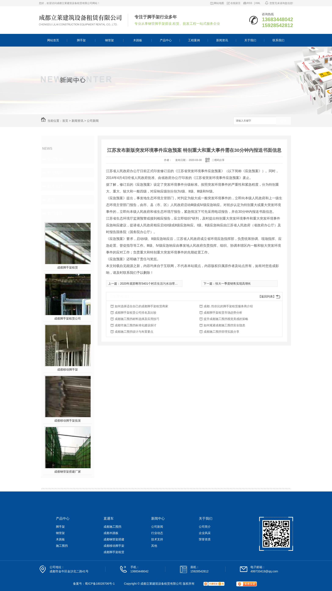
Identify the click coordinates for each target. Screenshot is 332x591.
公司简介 (205, 526)
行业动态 (55, 172)
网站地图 (219, 3)
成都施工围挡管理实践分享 (221, 331)
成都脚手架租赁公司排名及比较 (135, 312)
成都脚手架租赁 (67, 267)
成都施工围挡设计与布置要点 (134, 331)
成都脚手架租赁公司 (67, 318)
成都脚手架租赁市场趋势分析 (223, 312)
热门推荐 (55, 213)
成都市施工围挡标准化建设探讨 (135, 325)
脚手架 (81, 40)
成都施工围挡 (112, 526)
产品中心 (166, 40)
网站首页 (53, 40)
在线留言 (235, 3)
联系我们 (278, 40)
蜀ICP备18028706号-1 (100, 583)
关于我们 (250, 40)
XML (257, 3)
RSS (249, 3)
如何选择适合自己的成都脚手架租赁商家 (141, 306)
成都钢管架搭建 (114, 539)
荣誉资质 (205, 539)
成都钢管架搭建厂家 (67, 471)
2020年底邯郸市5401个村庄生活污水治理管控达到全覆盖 (157, 283)
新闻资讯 (222, 40)
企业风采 (205, 533)
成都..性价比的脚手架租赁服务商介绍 (228, 306)
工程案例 (194, 40)
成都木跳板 (111, 533)
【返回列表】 (267, 296)
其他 (51, 200)
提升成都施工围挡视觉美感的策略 (226, 319)
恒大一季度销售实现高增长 (233, 283)
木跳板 (137, 40)
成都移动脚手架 (67, 369)
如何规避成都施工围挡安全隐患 (224, 325)
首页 (65, 120)
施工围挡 (62, 545)
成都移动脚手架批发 (67, 420)
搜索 (283, 121)
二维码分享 (218, 160)
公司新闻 (93, 120)
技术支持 (55, 186)
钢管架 (109, 40)
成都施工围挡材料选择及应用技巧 (137, 319)
